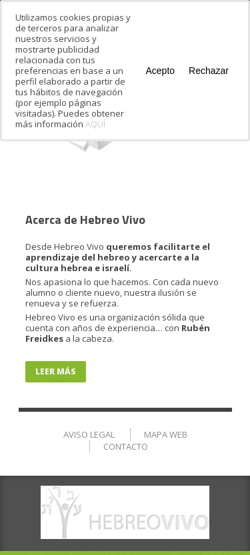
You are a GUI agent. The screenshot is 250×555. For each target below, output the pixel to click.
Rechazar (209, 70)
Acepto (160, 70)
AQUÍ (95, 124)
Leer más (55, 371)
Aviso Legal (89, 434)
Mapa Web (165, 434)
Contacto (125, 446)
